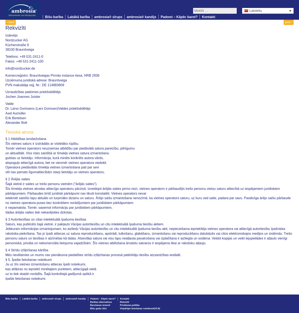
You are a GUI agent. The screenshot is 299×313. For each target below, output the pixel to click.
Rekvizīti (124, 302)
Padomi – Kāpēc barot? (179, 17)
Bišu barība (54, 17)
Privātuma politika (130, 305)
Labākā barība (78, 17)
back (11, 22)
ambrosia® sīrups (108, 17)
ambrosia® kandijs (141, 17)
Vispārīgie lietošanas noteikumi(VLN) (140, 308)
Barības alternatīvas (101, 302)
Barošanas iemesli (100, 305)
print (288, 22)
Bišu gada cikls (98, 308)
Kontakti (208, 17)
